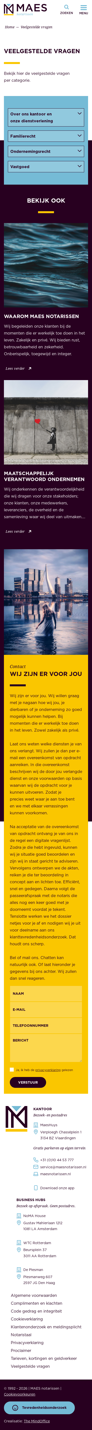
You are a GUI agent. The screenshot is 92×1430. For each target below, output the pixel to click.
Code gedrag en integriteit (36, 1311)
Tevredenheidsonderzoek (39, 1408)
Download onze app (57, 1188)
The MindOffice (37, 1421)
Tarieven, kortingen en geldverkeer (44, 1358)
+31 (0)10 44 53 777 (57, 1159)
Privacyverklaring (27, 1342)
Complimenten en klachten (36, 1303)
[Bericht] (46, 1048)
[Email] (46, 1010)
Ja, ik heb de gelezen (44, 1070)
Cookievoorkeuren (19, 1394)
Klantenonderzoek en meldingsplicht (46, 1327)
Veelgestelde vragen (30, 1366)
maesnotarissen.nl (55, 1174)
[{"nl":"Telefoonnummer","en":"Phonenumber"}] (46, 1026)
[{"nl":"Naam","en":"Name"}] (46, 994)
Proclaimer (21, 1350)
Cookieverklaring (27, 1319)
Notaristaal (21, 1334)
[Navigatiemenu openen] (83, 9)
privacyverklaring (48, 1070)
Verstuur (28, 1082)
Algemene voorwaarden (34, 1295)
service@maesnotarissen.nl (63, 1167)
